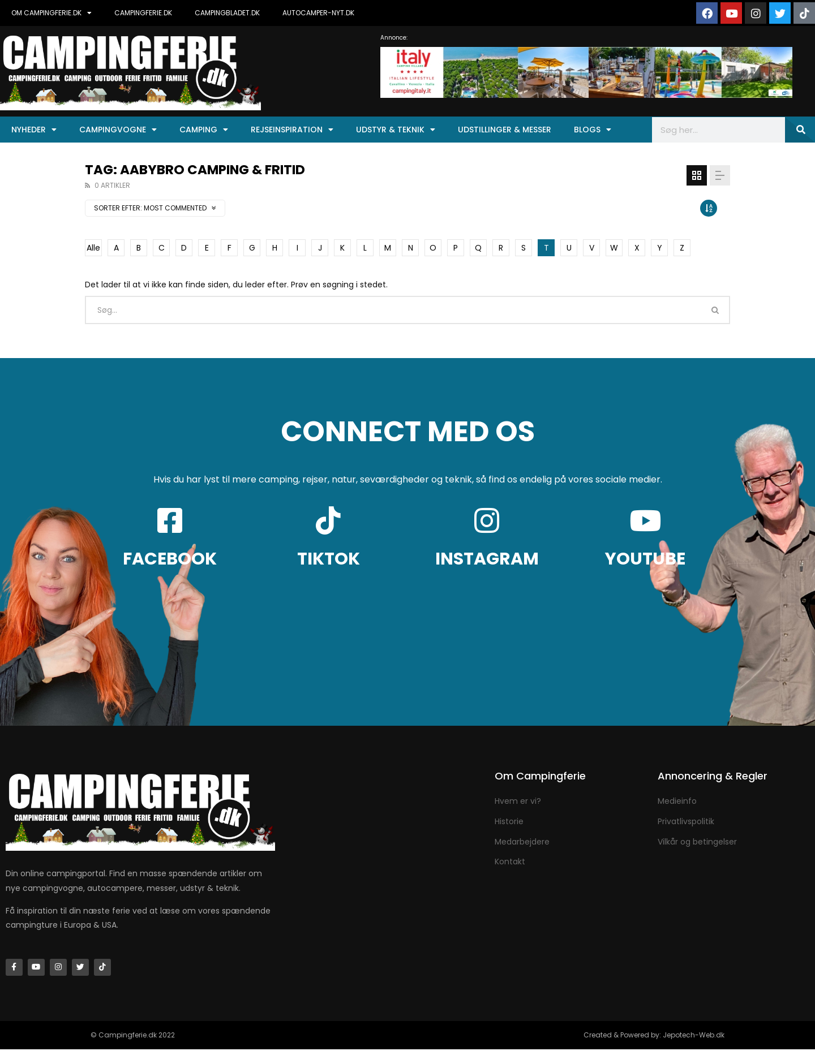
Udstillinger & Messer (504, 129)
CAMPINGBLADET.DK (227, 13)
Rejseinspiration (292, 129)
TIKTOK (328, 559)
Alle (93, 247)
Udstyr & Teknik (395, 129)
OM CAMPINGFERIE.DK (51, 13)
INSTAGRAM (487, 559)
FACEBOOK (170, 559)
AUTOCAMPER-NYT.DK (318, 13)
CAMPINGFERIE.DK (143, 13)
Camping (203, 129)
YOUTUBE (645, 559)
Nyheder (34, 129)
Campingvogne (118, 129)
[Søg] (800, 130)
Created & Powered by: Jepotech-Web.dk (654, 1036)
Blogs (592, 129)
